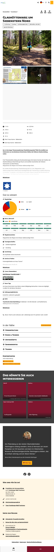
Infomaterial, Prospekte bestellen (15, 519)
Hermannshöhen (6, 11)
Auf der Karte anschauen (46, 325)
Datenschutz (15, 542)
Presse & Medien (10, 527)
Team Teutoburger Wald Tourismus (15, 506)
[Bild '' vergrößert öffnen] (7, 186)
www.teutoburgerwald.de (12, 536)
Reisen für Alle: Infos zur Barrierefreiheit (17, 522)
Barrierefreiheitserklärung (34, 542)
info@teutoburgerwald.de (13, 502)
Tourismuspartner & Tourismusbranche (16, 529)
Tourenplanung (14, 11)
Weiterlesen (6, 177)
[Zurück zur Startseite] (3, 2)
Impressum (23, 542)
